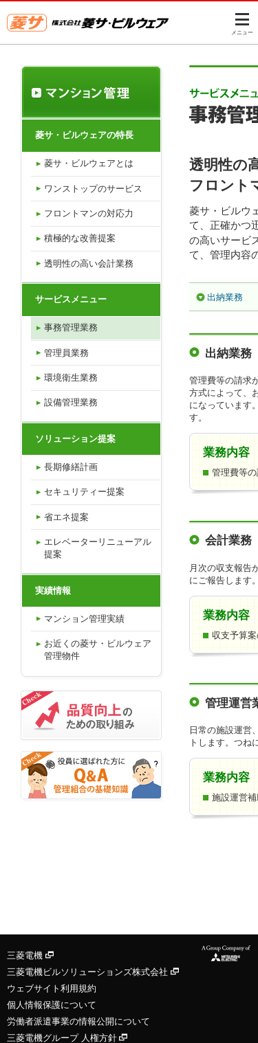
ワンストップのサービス (93, 188)
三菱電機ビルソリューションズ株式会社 (93, 972)
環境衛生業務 (71, 377)
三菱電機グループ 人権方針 (67, 1038)
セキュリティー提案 (84, 491)
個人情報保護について (51, 1005)
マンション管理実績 (84, 619)
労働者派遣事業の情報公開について (78, 1021)
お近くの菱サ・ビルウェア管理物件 (97, 649)
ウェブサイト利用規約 (51, 988)
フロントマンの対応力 (88, 213)
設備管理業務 (71, 402)
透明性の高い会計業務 (88, 263)
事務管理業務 (71, 327)
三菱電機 (30, 955)
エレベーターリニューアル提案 (97, 548)
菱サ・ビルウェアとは (88, 163)
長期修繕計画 (71, 467)
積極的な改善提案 (80, 238)
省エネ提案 (66, 517)
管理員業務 (66, 353)
